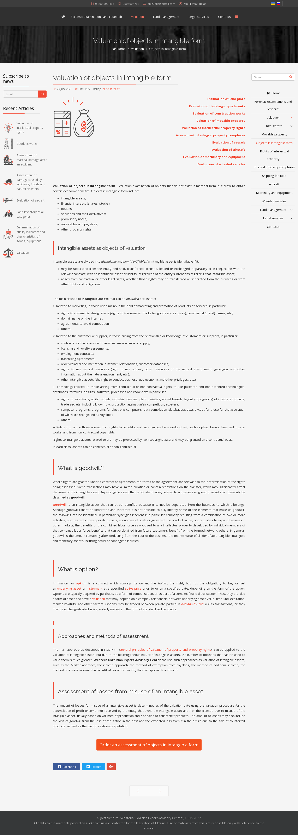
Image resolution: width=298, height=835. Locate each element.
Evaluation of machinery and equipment (214, 157)
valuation (98, 599)
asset (77, 588)
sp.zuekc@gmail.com (161, 4)
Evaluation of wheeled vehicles (221, 164)
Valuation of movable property (220, 120)
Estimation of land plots (226, 99)
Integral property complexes (274, 167)
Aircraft (274, 184)
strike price (133, 588)
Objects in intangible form (274, 143)
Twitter (93, 766)
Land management (166, 16)
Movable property (274, 134)
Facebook (66, 766)
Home (273, 93)
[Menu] (236, 16)
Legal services (199, 16)
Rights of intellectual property (274, 155)
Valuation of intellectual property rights (213, 128)
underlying (64, 588)
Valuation (137, 16)
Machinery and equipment (274, 193)
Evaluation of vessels (228, 142)
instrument (94, 588)
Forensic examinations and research (96, 16)
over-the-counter (192, 604)
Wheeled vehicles (274, 201)
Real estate (274, 126)
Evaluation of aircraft (228, 149)
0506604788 (131, 4)
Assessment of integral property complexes (210, 135)
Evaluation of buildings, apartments (217, 106)
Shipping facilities (274, 176)
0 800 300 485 (104, 4)
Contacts (224, 16)
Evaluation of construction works (219, 113)
